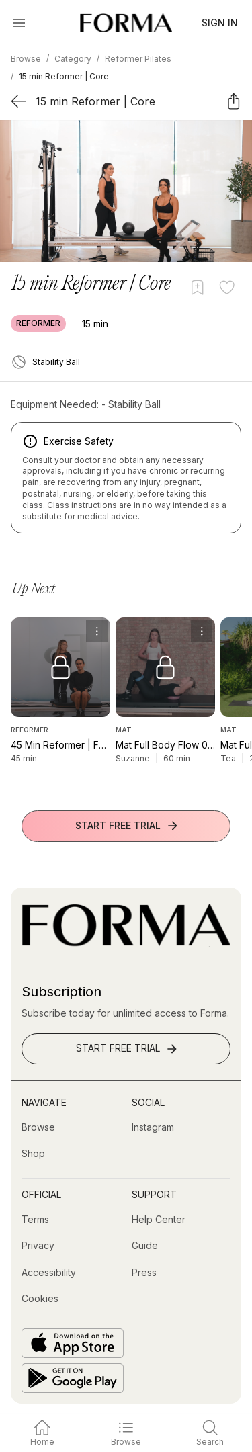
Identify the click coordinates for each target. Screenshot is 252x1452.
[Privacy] (38, 1245)
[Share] (233, 101)
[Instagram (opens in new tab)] (153, 1127)
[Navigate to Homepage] (126, 22)
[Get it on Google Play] (73, 1378)
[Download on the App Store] (73, 1343)
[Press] (144, 1272)
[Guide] (145, 1245)
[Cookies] (40, 1298)
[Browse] (38, 1127)
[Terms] (35, 1219)
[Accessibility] (49, 1272)
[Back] (18, 101)
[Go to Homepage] (126, 943)
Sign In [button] (220, 22)
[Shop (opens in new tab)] (33, 1153)
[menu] (96, 630)
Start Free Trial (127, 825)
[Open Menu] (19, 23)
